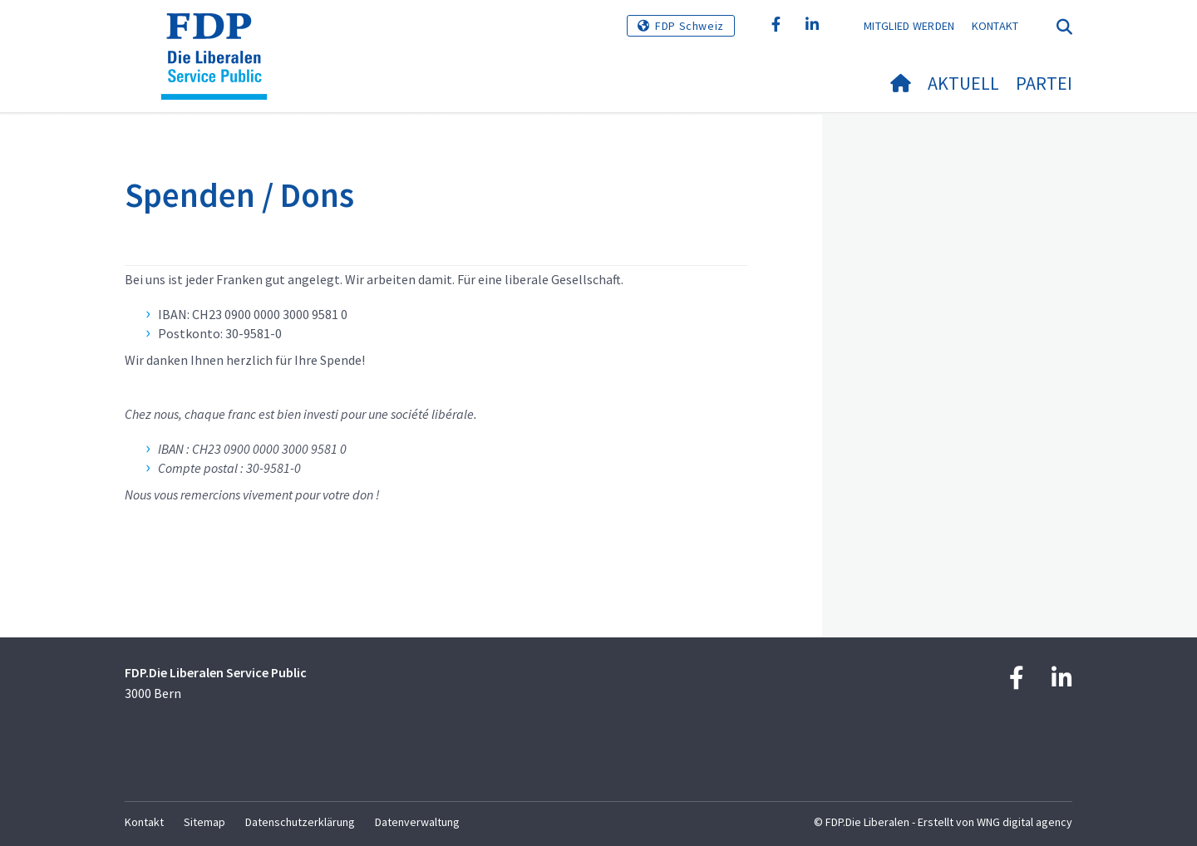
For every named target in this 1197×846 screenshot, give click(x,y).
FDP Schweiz (689, 25)
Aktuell (963, 83)
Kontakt (995, 25)
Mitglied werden (909, 25)
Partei (1044, 83)
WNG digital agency (1024, 821)
